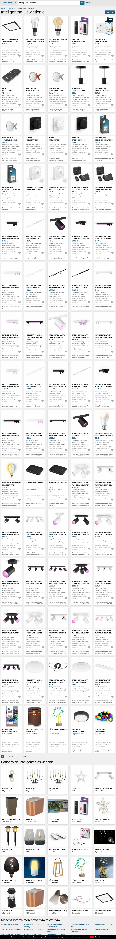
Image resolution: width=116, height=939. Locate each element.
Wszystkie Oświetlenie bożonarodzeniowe (8, 750)
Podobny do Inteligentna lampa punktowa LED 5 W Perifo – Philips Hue (57, 258)
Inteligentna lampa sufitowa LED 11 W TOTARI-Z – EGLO (80, 682)
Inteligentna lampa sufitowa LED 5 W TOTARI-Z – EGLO (33, 682)
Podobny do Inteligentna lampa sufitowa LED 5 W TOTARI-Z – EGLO (34, 702)
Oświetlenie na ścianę (58, 911)
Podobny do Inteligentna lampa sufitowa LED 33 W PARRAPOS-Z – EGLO (58, 702)
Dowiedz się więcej (101, 937)
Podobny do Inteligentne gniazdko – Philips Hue (104, 159)
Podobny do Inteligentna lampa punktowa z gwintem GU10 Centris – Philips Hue (10, 258)
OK (92, 937)
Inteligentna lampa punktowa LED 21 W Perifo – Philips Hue (34, 288)
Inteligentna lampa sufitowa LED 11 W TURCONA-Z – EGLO (103, 682)
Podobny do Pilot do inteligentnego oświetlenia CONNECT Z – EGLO (9, 111)
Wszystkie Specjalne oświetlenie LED (80, 750)
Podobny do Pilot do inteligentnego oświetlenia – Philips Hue (33, 160)
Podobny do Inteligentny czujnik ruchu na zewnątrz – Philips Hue (80, 208)
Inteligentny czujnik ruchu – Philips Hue (34, 188)
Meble (3, 8)
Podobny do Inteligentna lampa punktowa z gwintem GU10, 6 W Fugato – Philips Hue (34, 554)
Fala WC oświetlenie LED (11, 929)
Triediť (109, 12)
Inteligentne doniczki (11, 819)
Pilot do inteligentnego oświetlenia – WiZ (79, 41)
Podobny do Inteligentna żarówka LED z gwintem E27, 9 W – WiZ (104, 455)
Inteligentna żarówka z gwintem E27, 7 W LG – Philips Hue (35, 41)
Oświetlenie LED (32, 850)
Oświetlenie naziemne (32, 934)
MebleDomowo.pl (9, 3)
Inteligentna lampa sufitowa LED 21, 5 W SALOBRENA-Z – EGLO (10, 41)
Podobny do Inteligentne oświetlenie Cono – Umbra (33, 110)
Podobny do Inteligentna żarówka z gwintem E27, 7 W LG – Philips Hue (35, 61)
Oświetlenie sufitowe (104, 789)
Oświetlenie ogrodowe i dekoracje (100, 732)
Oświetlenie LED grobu (56, 934)
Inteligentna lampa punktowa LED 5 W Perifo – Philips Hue (57, 239)
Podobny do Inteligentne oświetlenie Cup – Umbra (78, 110)
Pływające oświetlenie (9, 924)
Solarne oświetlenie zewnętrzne (34, 730)
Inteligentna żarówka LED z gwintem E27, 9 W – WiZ (104, 436)
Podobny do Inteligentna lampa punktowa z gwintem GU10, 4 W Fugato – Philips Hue (80, 505)
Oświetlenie (11, 8)
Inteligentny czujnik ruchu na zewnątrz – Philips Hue (80, 189)
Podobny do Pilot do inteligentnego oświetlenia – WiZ (80, 60)
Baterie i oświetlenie (104, 819)
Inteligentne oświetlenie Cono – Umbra (33, 91)
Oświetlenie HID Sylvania (11, 934)
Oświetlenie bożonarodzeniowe (10, 730)
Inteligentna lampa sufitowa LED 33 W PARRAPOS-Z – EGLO (57, 682)
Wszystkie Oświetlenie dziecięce (57, 750)
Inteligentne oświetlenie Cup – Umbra (79, 91)
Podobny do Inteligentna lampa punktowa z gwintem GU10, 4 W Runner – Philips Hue (103, 505)
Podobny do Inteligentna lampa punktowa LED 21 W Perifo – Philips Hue (34, 308)
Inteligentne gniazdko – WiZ (101, 40)
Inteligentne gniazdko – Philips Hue (104, 139)
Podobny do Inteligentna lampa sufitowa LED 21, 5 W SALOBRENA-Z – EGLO (10, 61)
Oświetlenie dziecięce (58, 729)
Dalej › (25, 756)
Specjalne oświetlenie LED (78, 730)
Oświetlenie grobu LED (103, 924)
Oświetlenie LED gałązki (33, 929)
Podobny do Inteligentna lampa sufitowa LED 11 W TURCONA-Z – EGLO (104, 702)
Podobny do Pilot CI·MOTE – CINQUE (33, 504)
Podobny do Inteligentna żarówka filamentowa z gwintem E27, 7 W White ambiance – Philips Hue (58, 61)
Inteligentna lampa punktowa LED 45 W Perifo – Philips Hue (34, 239)
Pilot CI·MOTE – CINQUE (34, 483)
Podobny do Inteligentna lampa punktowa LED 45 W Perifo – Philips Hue (34, 258)
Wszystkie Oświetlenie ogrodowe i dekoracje (104, 750)
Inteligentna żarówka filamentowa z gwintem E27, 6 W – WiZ (11, 485)
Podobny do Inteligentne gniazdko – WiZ (104, 60)
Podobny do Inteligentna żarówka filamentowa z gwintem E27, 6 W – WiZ (11, 505)
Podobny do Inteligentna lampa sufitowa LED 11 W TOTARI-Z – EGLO (80, 702)
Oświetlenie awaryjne (102, 929)
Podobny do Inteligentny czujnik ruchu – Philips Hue (34, 208)
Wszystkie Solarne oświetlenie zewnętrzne (34, 750)
